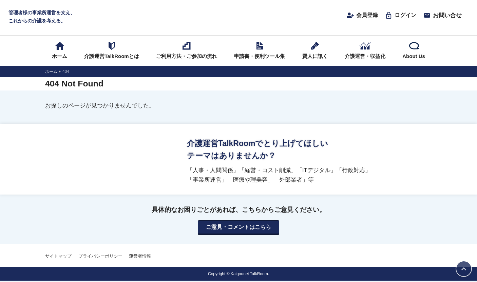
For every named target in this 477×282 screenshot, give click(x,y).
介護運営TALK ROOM (239, 17)
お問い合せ (442, 16)
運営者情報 (140, 257)
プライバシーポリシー (100, 257)
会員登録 (360, 16)
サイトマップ (58, 257)
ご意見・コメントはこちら (238, 228)
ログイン (399, 16)
